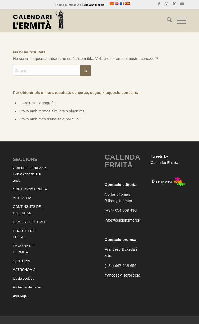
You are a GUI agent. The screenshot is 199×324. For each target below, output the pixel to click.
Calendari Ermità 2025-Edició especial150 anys (30, 174)
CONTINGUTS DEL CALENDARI (27, 210)
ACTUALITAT (23, 198)
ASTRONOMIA (24, 270)
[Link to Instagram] (166, 4)
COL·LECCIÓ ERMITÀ (30, 189)
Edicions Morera (93, 4)
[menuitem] (167, 20)
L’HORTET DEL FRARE (25, 234)
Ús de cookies (23, 278)
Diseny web (168, 181)
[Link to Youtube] (182, 4)
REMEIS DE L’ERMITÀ (30, 222)
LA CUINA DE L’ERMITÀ (23, 249)
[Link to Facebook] (158, 4)
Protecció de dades (27, 287)
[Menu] (179, 20)
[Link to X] (174, 4)
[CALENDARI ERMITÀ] (38, 20)
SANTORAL (22, 261)
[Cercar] (167, 20)
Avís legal (20, 296)
